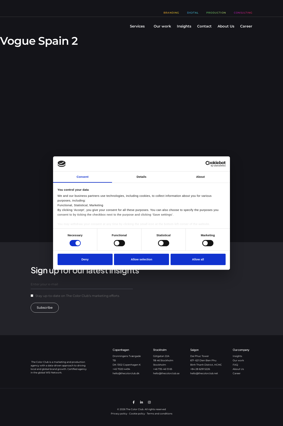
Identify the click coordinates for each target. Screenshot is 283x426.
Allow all (198, 259)
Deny (85, 259)
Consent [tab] (83, 176)
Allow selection (141, 259)
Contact (204, 26)
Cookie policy (137, 413)
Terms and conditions (159, 413)
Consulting (243, 12)
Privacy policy (119, 413)
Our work (162, 26)
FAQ (235, 364)
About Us (226, 26)
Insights (184, 26)
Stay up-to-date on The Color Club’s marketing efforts (77, 296)
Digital (192, 12)
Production (216, 12)
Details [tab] (141, 176)
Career (246, 26)
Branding (171, 12)
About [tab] (200, 176)
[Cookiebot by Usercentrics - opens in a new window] (208, 164)
